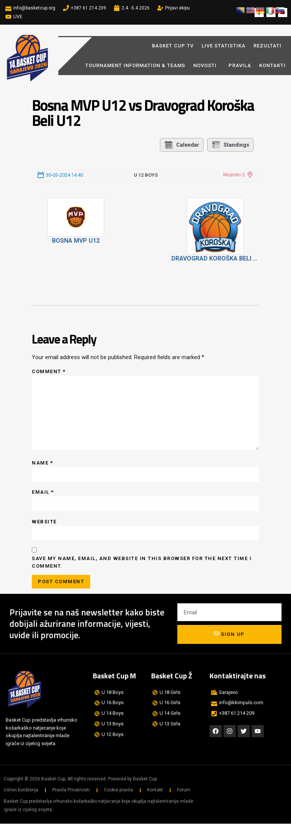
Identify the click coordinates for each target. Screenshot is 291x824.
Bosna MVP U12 (76, 240)
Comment (49, 371)
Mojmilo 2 (234, 174)
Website (44, 521)
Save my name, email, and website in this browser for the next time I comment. (142, 562)
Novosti (207, 65)
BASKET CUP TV (173, 46)
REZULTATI (267, 46)
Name (42, 463)
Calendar (181, 144)
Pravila (239, 65)
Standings (230, 144)
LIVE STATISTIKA (224, 46)
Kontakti (272, 65)
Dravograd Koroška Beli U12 (215, 258)
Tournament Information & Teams (135, 65)
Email (43, 492)
